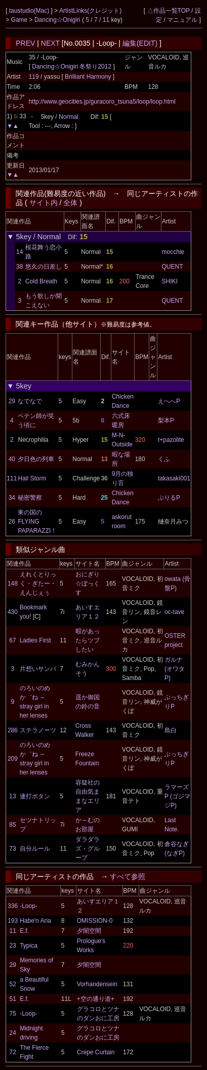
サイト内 (43, 203)
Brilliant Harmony (89, 76)
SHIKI (170, 281)
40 (12, 459)
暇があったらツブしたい (87, 640)
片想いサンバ (38, 668)
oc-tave (174, 611)
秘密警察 (30, 497)
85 (12, 824)
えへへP (169, 401)
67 (12, 640)
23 (13, 945)
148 (13, 583)
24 (13, 1032)
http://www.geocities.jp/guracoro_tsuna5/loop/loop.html (102, 101)
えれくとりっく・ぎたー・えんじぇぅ (38, 583)
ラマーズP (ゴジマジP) (177, 796)
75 (13, 1013)
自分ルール (35, 848)
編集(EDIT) (139, 43)
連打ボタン (35, 796)
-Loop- (28, 906)
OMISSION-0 (95, 920)
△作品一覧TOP (168, 10)
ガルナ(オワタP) (174, 669)
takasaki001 (174, 478)
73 (12, 848)
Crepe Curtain (96, 1052)
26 (12, 521)
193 (13, 920)
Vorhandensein (97, 984)
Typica (28, 945)
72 (13, 1052)
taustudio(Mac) (30, 10)
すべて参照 (127, 876)
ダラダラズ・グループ (87, 848)
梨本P (166, 420)
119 (34, 76)
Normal (68, 116)
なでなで (30, 401)
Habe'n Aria (35, 920)
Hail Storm (32, 478)
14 (19, 251)
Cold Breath (41, 281)
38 (19, 266)
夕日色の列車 (36, 459)
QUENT (172, 266)
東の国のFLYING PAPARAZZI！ (37, 521)
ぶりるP (169, 497)
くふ (164, 459)
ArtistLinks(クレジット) (90, 10)
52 (13, 984)
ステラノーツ (38, 730)
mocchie (173, 251)
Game (20, 19)
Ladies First (35, 640)
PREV (25, 43)
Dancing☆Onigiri (58, 19)
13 (12, 796)
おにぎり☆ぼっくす (87, 583)
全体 (70, 203)
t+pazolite (171, 439)
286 (13, 730)
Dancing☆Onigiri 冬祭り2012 (71, 66)
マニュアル (182, 19)
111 (12, 478)
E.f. (24, 930)
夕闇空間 (89, 930)
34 (12, 497)
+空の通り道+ (95, 998)
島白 (170, 730)
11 (106, 19)
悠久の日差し (43, 266)
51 (13, 998)
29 (12, 401)
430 (13, 611)
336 (13, 906)
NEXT (50, 43)
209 (13, 758)
